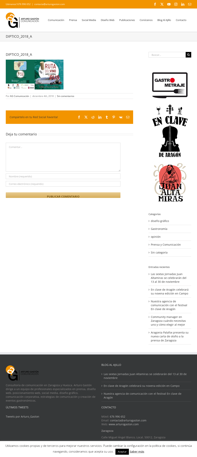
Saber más (137, 451)
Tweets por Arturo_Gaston (22, 416)
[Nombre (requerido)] (63, 176)
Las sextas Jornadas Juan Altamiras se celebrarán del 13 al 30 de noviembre (168, 278)
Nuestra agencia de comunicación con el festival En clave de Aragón (169, 305)
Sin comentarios (65, 96)
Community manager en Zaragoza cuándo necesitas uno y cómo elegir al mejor (168, 320)
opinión (156, 237)
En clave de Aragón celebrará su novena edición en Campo (170, 291)
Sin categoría (159, 252)
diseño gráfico (160, 221)
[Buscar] (188, 55)
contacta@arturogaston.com (49, 4)
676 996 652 (117, 416)
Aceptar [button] (122, 451)
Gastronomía (159, 229)
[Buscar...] (167, 55)
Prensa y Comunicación (166, 244)
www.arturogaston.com (124, 424)
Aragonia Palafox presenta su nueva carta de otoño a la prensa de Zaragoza (170, 336)
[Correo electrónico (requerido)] (63, 184)
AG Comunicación (19, 96)
